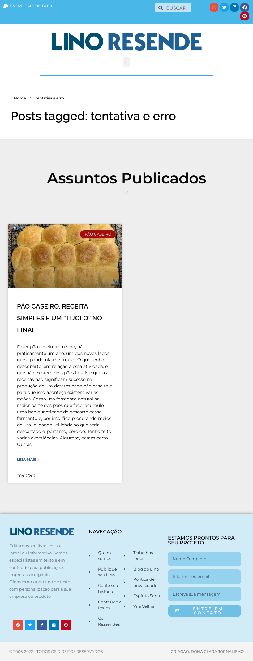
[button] (126, 62)
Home (20, 98)
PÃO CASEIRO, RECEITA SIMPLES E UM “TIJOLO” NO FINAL (59, 318)
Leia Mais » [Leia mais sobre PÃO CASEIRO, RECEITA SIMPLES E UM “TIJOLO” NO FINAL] (28, 459)
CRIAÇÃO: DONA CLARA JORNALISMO (207, 651)
